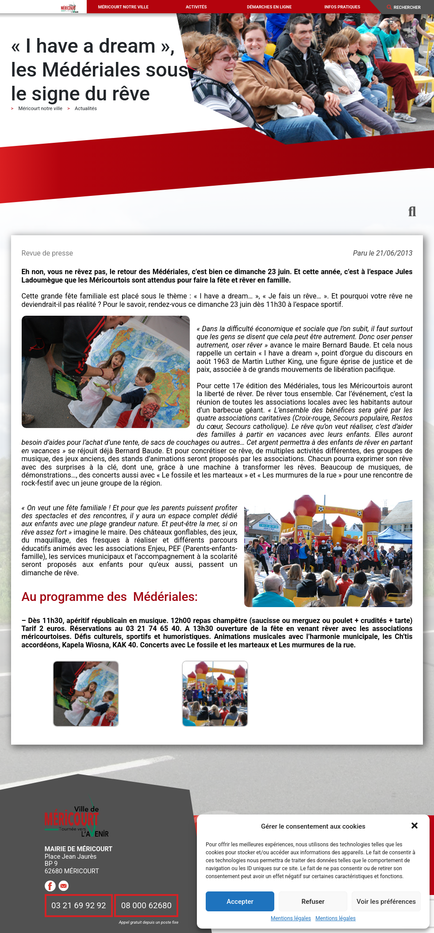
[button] (415, 826)
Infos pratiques (342, 6)
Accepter (240, 902)
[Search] (411, 7)
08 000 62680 (146, 905)
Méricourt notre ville (123, 6)
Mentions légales (291, 919)
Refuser (312, 902)
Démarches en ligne (269, 6)
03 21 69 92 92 (78, 905)
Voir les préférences (386, 902)
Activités (196, 6)
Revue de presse (47, 253)
